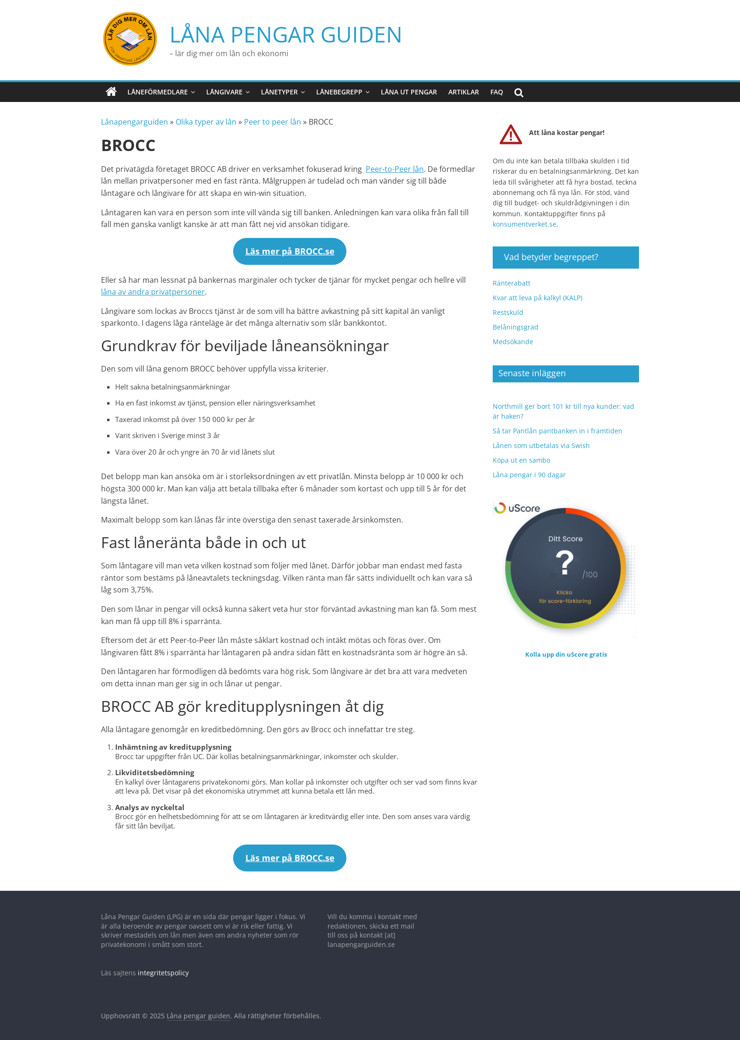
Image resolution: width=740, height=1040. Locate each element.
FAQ (496, 86)
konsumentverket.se (524, 218)
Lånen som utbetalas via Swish (541, 440)
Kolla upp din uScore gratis (566, 649)
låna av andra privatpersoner (153, 286)
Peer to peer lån (272, 117)
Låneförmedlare (157, 86)
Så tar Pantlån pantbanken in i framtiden (557, 425)
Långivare (224, 86)
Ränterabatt (511, 277)
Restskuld (508, 307)
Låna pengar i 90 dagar (529, 469)
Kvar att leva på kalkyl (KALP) (537, 292)
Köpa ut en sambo (521, 454)
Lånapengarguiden (134, 117)
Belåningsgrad (515, 321)
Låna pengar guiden (227, 31)
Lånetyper (279, 86)
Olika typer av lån (206, 117)
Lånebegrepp (339, 86)
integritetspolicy (163, 967)
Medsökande (513, 336)
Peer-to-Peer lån (395, 164)
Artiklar (463, 86)
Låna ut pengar (409, 86)
